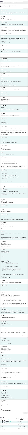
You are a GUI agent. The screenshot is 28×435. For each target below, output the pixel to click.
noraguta (5, 149)
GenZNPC (21, 421)
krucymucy (4, 390)
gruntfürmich (4, 381)
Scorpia (4, 21)
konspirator (4, 338)
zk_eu (4, 188)
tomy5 (4, 280)
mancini (4, 199)
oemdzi (21, 423)
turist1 (2, 426)
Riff (3, 209)
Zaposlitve (13, 2)
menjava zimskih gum (4, 419)
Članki (10, 2)
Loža (5, 13)
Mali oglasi (7, 2)
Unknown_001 (6, 33)
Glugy (4, 156)
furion (2, 428)
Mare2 (1, 392)
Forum (4, 2)
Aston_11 (4, 307)
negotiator (4, 222)
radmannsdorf (5, 58)
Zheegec (4, 73)
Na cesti (4, 420)
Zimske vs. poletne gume (5, 421)
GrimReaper (4, 241)
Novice (1, 2)
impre (4, 97)
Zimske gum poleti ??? (4, 423)
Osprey (4, 113)
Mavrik (6, 13)
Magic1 (4, 49)
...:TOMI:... (4, 105)
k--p (3, 36)
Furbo (4, 249)
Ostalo (16, 2)
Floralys (4, 87)
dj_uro (4, 16)
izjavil (9, 99)
